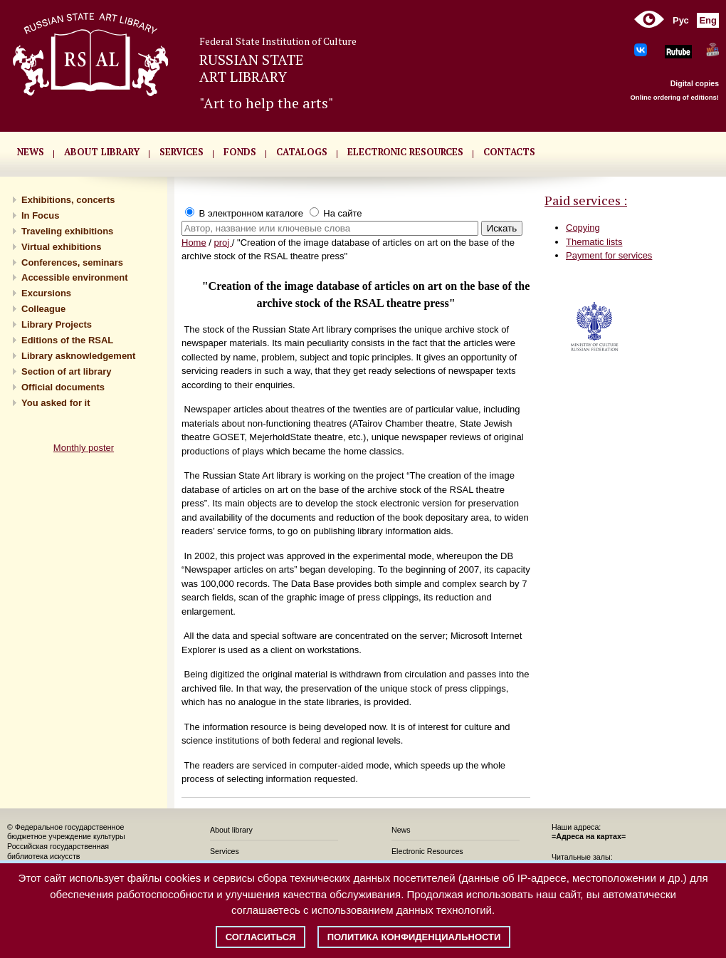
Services (224, 851)
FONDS (239, 151)
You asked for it (55, 402)
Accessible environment (74, 277)
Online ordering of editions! (674, 97)
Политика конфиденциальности (414, 937)
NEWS (30, 151)
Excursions (46, 293)
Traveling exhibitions (67, 231)
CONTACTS (509, 151)
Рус (681, 20)
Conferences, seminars (72, 262)
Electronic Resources (427, 851)
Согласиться (261, 937)
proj (223, 242)
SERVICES (181, 151)
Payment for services (609, 255)
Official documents (63, 387)
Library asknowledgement (78, 355)
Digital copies (694, 83)
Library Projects (56, 324)
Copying (583, 227)
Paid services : (585, 200)
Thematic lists (594, 241)
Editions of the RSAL (67, 340)
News (401, 830)
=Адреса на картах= (589, 836)
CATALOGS (301, 151)
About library (102, 151)
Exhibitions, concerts (68, 199)
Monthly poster (83, 447)
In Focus (40, 215)
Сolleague (43, 308)
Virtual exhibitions (61, 246)
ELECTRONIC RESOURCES (405, 151)
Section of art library (66, 371)
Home (194, 242)
